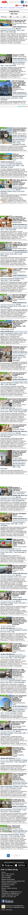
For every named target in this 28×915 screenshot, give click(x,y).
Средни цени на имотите (9, 883)
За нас (3, 872)
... (13, 855)
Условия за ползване (8, 884)
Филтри (3, 17)
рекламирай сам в (22, 106)
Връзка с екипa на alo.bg (9, 888)
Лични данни (5, 886)
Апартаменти (14, 11)
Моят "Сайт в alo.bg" (7, 874)
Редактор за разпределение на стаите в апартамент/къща (12, 906)
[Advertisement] (14, 117)
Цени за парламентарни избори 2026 (13, 881)
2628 (16, 855)
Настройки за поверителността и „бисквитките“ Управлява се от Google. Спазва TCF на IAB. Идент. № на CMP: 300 (11, 894)
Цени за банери (6, 876)
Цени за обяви (6, 877)
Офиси (3, 890)
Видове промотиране (8, 879)
